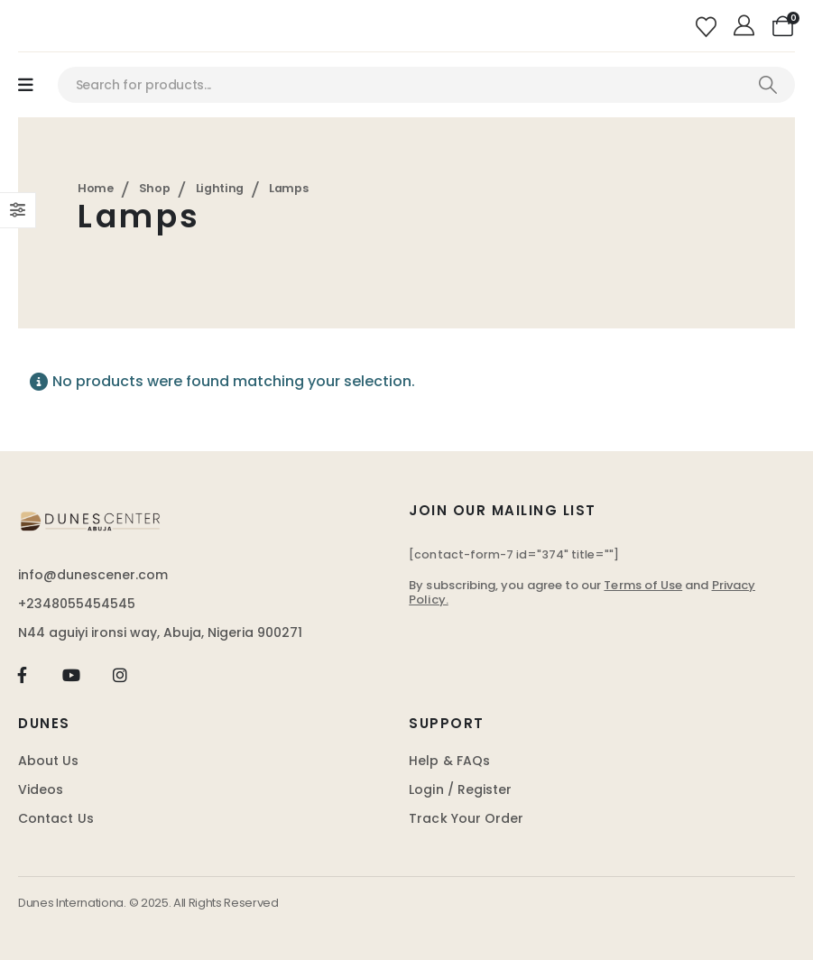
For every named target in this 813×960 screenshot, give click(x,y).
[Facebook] (22, 674)
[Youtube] (70, 674)
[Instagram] (120, 674)
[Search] (767, 85)
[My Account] (747, 26)
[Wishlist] (708, 25)
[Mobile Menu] (25, 85)
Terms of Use (643, 585)
